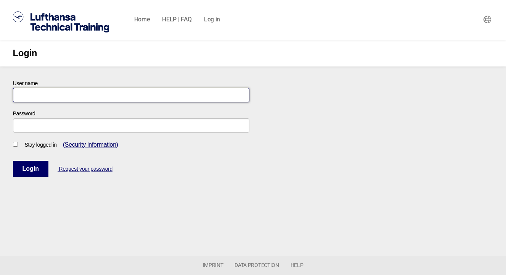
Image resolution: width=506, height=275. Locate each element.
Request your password (85, 169)
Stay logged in (41, 145)
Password (24, 113)
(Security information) (90, 144)
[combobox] (487, 19)
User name (25, 83)
